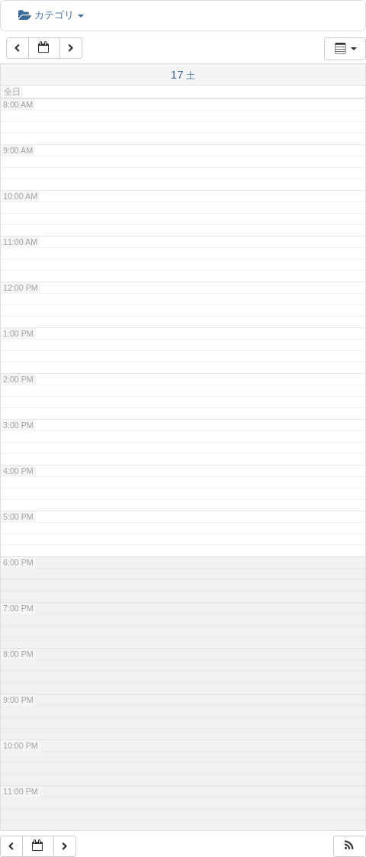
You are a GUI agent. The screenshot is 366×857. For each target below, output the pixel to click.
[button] (349, 846)
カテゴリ (51, 15)
